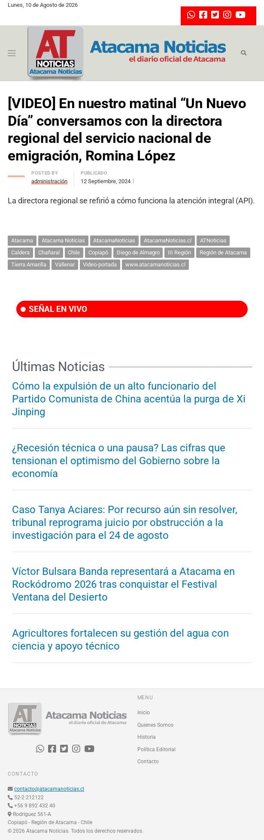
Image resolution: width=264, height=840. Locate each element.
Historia (146, 737)
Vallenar (65, 264)
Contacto (148, 761)
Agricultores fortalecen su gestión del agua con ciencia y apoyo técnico (120, 639)
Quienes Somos (155, 725)
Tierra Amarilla (28, 264)
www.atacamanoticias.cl (155, 264)
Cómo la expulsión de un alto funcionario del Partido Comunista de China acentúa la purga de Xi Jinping (129, 399)
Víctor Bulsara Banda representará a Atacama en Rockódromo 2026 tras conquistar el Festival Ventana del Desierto (123, 584)
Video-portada (100, 264)
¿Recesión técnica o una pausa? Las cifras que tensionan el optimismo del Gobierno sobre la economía (118, 461)
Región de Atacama (223, 252)
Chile (74, 252)
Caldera (20, 252)
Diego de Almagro (138, 252)
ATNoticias (213, 240)
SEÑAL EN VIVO (54, 309)
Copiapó (98, 252)
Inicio (143, 713)
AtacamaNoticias (114, 240)
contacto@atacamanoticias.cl (49, 789)
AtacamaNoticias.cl (167, 240)
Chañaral (49, 252)
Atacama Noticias (63, 240)
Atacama (22, 240)
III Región (179, 252)
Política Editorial (156, 749)
